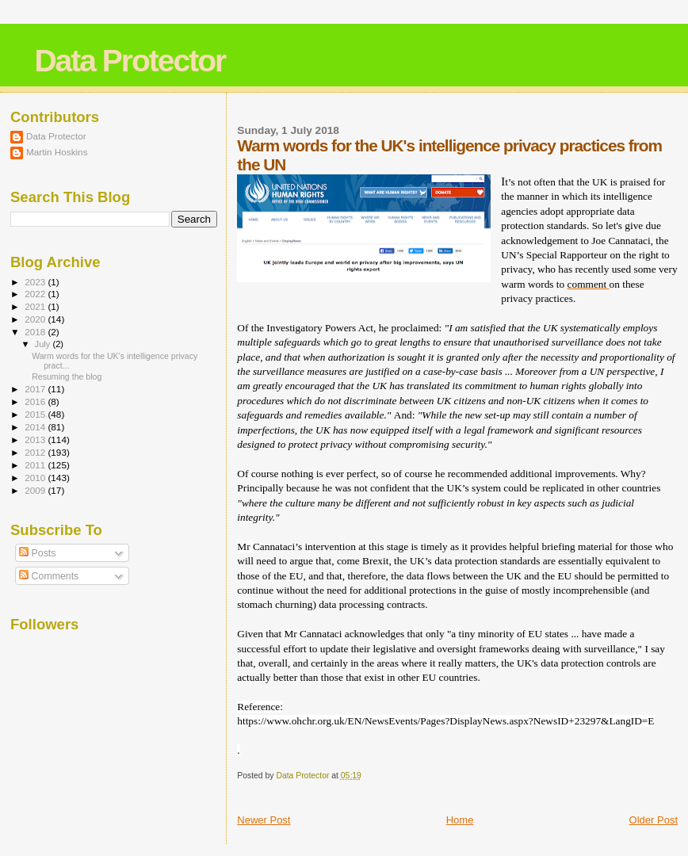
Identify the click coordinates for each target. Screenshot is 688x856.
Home (460, 820)
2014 (36, 427)
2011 (36, 465)
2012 (36, 452)
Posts (37, 553)
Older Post (653, 820)
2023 (36, 282)
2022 (36, 294)
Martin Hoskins (57, 152)
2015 (36, 414)
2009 (36, 490)
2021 (36, 306)
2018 (36, 332)
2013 (36, 439)
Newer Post (263, 820)
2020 (36, 319)
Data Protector (129, 61)
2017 (36, 389)
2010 (36, 477)
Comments (48, 576)
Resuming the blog (66, 376)
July (44, 344)
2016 (36, 401)
